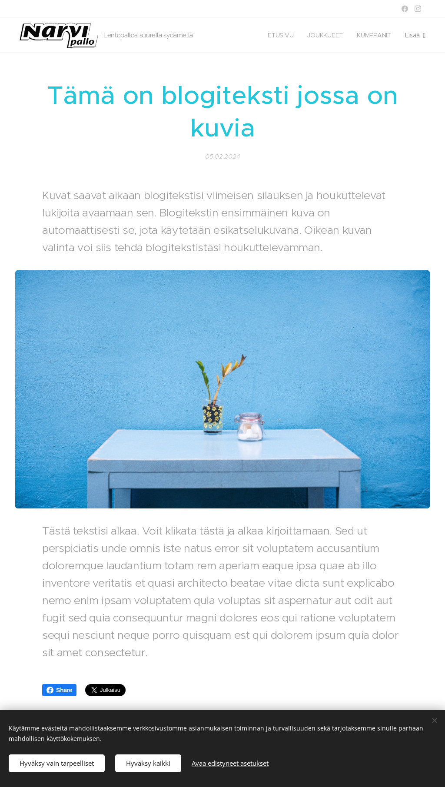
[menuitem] (281, 35)
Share (59, 690)
